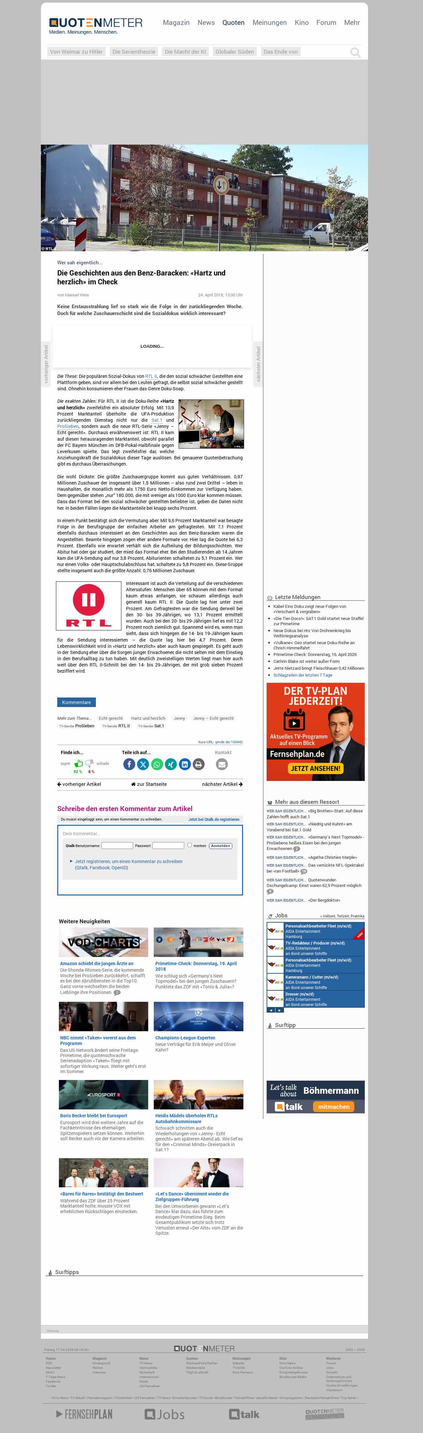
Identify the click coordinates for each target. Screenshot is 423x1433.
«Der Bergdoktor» (303, 900)
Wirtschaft (146, 1372)
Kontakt (332, 1372)
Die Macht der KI (185, 51)
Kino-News (287, 1363)
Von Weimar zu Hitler (76, 51)
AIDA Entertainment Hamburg (315, 931)
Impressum (334, 1390)
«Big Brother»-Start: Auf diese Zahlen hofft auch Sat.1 (315, 813)
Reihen (98, 1368)
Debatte (238, 1363)
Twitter (51, 1386)
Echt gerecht (111, 718)
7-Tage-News (55, 1377)
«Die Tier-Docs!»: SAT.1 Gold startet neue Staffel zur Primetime (318, 621)
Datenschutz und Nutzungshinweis (339, 1379)
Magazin (176, 22)
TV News (163, 1398)
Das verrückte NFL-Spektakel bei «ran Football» (315, 868)
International (149, 1377)
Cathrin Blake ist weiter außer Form (306, 661)
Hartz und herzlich (148, 718)
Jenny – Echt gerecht (213, 718)
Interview (99, 1372)
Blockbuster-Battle (292, 1377)
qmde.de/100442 (229, 741)
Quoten (233, 22)
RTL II (151, 376)
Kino (302, 22)
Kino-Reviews (243, 1372)
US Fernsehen (145, 1398)
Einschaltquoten (184, 1398)
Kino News (60, 1398)
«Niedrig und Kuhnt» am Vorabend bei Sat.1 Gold (309, 826)
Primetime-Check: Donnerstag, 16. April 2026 (315, 654)
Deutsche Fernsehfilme (322, 1398)
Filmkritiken (123, 1398)
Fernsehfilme (244, 1398)
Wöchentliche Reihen (202, 1363)
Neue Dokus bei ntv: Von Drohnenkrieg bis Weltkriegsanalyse (312, 633)
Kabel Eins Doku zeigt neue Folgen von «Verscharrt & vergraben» (309, 608)
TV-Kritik (239, 1368)
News (206, 22)
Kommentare (76, 702)
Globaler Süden (235, 51)
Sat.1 (157, 420)
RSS (49, 1363)
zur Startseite (149, 784)
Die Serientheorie (134, 51)
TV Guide (206, 1398)
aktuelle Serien (267, 1398)
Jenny (179, 718)
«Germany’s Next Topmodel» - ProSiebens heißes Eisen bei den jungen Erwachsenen (315, 843)
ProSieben (68, 426)
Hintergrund (101, 1363)
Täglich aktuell (197, 1372)
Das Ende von (281, 51)
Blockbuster (223, 1398)
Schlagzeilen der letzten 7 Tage (302, 675)
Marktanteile (195, 1368)
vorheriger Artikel (79, 784)
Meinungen (270, 22)
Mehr (352, 22)
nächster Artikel (222, 784)
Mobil (50, 1372)
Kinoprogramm (291, 1398)
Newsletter (53, 1368)
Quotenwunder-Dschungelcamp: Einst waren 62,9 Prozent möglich (314, 886)
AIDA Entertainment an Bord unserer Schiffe (306, 948)
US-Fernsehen (149, 1386)
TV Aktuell (77, 1398)
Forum (326, 22)
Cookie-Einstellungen (342, 1385)
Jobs (330, 1368)
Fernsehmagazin (100, 1398)
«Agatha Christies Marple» (312, 857)
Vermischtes (148, 1368)
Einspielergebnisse (293, 1372)
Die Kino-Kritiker (291, 1368)
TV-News (145, 1363)
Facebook (53, 1381)
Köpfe (143, 1381)
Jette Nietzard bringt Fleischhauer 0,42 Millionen (318, 668)
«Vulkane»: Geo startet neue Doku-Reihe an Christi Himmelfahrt (314, 645)
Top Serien (349, 1398)
